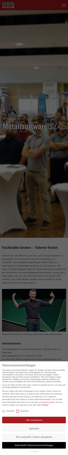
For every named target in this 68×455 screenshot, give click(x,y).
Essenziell (8, 411)
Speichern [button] (34, 428)
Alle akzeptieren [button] (34, 420)
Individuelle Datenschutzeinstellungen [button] (34, 445)
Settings (45, 405)
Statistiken (22, 411)
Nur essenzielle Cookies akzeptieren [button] (34, 436)
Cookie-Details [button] (34, 451)
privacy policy (49, 402)
